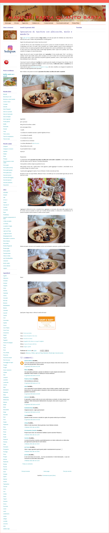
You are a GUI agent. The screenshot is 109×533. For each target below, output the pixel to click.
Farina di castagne (8, 342)
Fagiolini (5, 340)
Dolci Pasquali (6, 109)
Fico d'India (6, 352)
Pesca (4, 429)
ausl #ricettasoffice (8, 258)
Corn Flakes (6, 328)
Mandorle (45, 353)
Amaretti (5, 280)
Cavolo (5, 315)
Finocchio (5, 355)
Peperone (5, 424)
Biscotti (5, 94)
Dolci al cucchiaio (7, 111)
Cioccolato (6, 320)
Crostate (5, 104)
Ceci (4, 318)
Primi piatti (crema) (8, 167)
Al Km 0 (5, 200)
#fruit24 (5, 195)
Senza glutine (6, 251)
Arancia (5, 290)
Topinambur (6, 484)
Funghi (5, 367)
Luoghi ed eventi (7, 233)
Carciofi (5, 313)
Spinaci (5, 479)
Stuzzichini (6, 185)
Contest (5, 207)
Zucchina (5, 506)
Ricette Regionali (7, 246)
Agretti (5, 275)
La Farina (5, 223)
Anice (4, 288)
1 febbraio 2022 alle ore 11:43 (31, 434)
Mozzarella (6, 409)
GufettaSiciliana (28, 407)
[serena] (26, 454)
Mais (4, 387)
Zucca (4, 504)
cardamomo (6, 513)
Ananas (5, 283)
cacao (4, 509)
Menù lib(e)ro (6, 241)
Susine (5, 481)
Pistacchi (5, 439)
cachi (4, 511)
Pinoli (4, 434)
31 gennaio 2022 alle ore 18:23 (32, 394)
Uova (4, 489)
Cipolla (5, 323)
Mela (4, 395)
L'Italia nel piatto (7, 221)
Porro (4, 454)
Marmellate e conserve (9, 238)
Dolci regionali (6, 119)
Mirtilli (4, 404)
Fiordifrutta (6, 214)
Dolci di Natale (7, 116)
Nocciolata (6, 243)
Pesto (4, 432)
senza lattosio (6, 265)
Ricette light (52, 353)
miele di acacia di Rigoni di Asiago (39, 67)
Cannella (5, 310)
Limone (5, 385)
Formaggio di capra (8, 362)
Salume (5, 469)
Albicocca (28, 353)
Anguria (5, 285)
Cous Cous (6, 330)
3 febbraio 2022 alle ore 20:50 (31, 451)
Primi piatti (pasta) (7, 170)
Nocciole (5, 414)
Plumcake (5, 126)
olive (4, 526)
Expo (4, 212)
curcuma (5, 523)
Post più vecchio (67, 471)
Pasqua (5, 159)
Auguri (5, 202)
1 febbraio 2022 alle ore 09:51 (31, 427)
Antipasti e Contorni (8, 149)
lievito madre (6, 263)
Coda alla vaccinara (27, 338)
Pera (4, 427)
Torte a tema (6, 134)
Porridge (5, 451)
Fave (4, 347)
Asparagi (5, 293)
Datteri (5, 335)
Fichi (4, 350)
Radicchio (5, 461)
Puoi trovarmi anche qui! (63, 23)
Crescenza (6, 333)
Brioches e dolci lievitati (9, 99)
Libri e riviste (6, 228)
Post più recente (26, 471)
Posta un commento (28, 464)
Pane (4, 156)
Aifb (4, 197)
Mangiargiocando (7, 236)
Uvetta (5, 494)
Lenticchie (5, 382)
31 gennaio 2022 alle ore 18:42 (32, 412)
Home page (8, 23)
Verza (4, 496)
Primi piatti (6, 165)
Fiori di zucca (6, 360)
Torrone (5, 486)
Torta (4, 131)
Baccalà (5, 300)
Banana (5, 303)
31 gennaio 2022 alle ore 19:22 (32, 419)
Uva (4, 491)
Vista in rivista (6, 256)
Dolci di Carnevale (7, 114)
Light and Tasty (26, 37)
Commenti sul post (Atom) (49, 475)
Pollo (4, 444)
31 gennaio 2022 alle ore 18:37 (32, 404)
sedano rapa (6, 528)
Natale (5, 154)
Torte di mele (6, 139)
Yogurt (4, 499)
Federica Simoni (28, 379)
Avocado (5, 298)
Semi (4, 471)
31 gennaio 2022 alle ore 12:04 (32, 366)
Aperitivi (5, 151)
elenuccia (27, 397)
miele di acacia (35, 143)
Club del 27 (6, 205)
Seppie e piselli (27, 346)
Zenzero (5, 501)
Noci (4, 417)
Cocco (4, 325)
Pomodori (5, 447)
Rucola (5, 466)
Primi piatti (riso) (7, 172)
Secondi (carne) (59, 353)
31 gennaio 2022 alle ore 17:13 (32, 383)
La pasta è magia (7, 226)
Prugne (5, 456)
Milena (26, 369)
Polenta (5, 442)
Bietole (5, 308)
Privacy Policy (75, 23)
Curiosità (5, 210)
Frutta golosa (6, 121)
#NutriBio (5, 192)
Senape (5, 474)
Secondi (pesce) (7, 180)
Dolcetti (5, 106)
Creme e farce (6, 101)
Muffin (4, 124)
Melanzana (6, 399)
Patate (5, 422)
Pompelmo (6, 449)
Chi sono (16, 23)
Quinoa (5, 459)
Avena (4, 295)
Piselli (4, 437)
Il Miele (33, 353)
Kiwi (4, 375)
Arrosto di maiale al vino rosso (30, 336)
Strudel (5, 129)
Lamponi (5, 377)
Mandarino (6, 390)
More (4, 407)
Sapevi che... (25, 23)
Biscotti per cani (7, 96)
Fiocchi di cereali (7, 357)
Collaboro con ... (36, 23)
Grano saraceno (7, 370)
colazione (5, 261)
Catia (25, 415)
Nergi (4, 412)
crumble (5, 521)
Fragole (5, 365)
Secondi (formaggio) (8, 177)
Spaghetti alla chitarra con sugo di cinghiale (34, 341)
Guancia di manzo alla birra (30, 344)
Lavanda (5, 380)
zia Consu (27, 447)
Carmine (26, 438)
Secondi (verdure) (7, 182)
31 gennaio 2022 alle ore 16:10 (32, 375)
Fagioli (5, 337)
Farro (4, 345)
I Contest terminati (48, 23)
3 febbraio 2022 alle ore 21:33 (31, 460)
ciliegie (5, 518)
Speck (4, 476)
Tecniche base (7, 253)
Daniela (29, 350)
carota (4, 516)
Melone (5, 402)
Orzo (4, 419)
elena (25, 386)
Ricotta (5, 464)
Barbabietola (6, 305)
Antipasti (5, 146)
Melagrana (6, 397)
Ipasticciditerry (28, 360)
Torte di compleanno (8, 136)
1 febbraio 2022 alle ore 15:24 (31, 444)
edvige (26, 423)
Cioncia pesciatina (27, 333)
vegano (5, 268)
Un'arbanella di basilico (30, 430)
